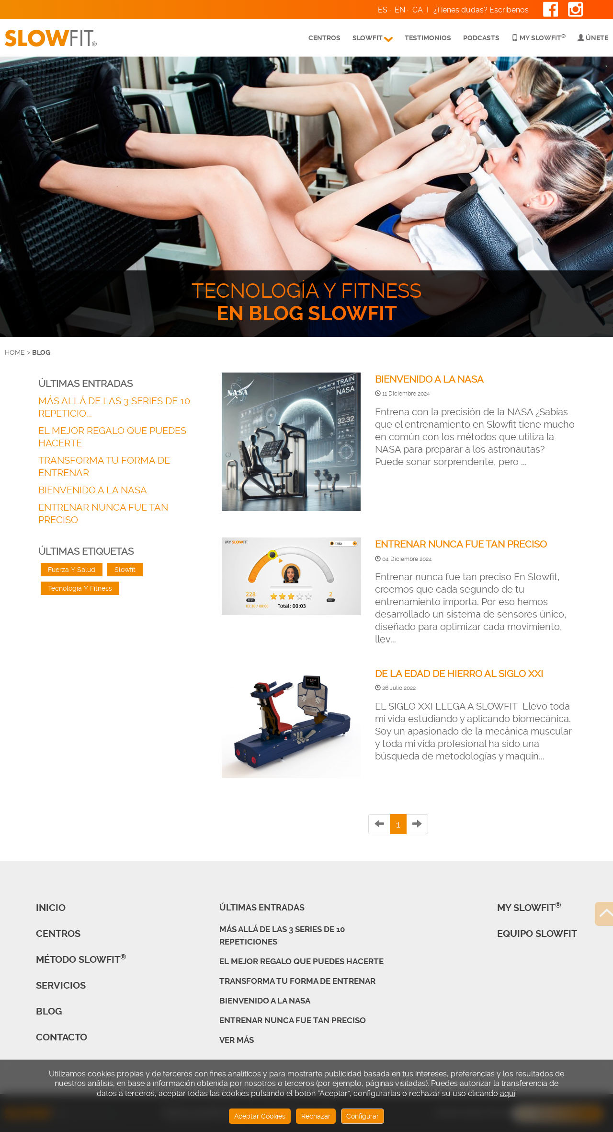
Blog (49, 1011)
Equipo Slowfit (537, 933)
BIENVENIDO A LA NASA (92, 490)
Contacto (61, 1037)
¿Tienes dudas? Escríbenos (481, 9)
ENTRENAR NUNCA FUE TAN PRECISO (103, 513)
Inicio (51, 907)
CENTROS (58, 933)
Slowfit (125, 569)
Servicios (61, 985)
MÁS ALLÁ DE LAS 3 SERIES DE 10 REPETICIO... (114, 407)
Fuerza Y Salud (71, 569)
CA (417, 9)
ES (382, 9)
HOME (15, 352)
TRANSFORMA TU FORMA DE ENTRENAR (104, 466)
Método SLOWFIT (81, 959)
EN (400, 9)
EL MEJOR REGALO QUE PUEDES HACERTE (112, 437)
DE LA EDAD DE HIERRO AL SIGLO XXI (459, 673)
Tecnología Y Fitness (80, 588)
